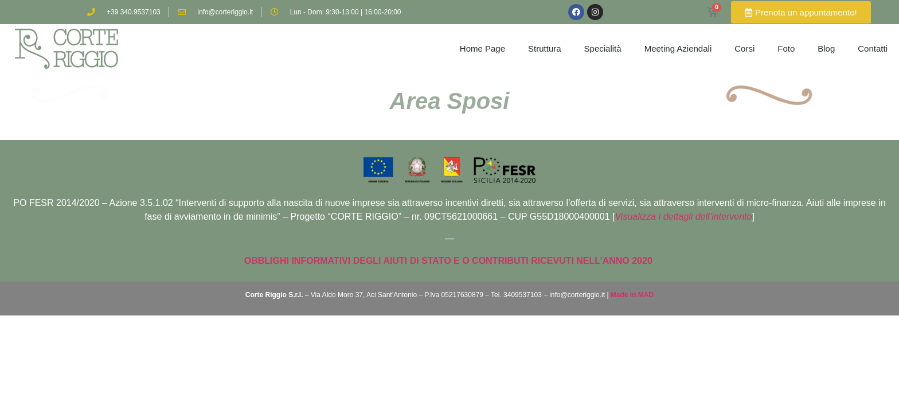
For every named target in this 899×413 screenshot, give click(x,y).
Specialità (603, 48)
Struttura (544, 48)
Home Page (482, 48)
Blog (826, 48)
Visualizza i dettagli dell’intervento (683, 216)
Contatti (873, 48)
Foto (786, 48)
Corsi (744, 48)
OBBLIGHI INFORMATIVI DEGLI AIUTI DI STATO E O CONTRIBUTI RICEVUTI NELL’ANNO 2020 (449, 261)
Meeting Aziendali (678, 48)
